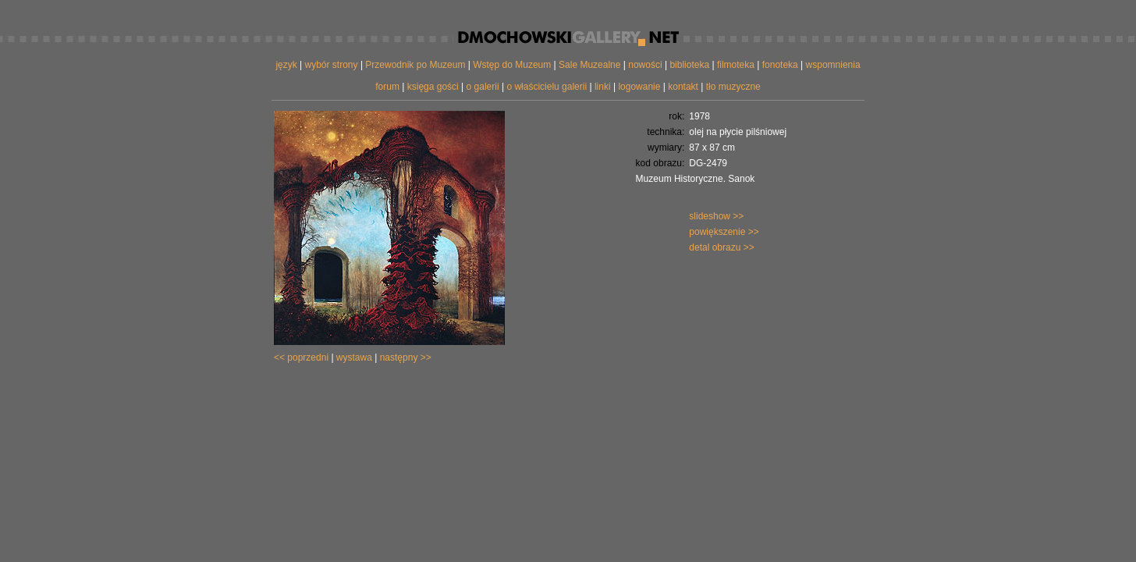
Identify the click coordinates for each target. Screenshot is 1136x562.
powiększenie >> (723, 231)
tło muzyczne (733, 86)
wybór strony (331, 64)
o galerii (483, 86)
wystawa (354, 357)
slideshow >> (716, 216)
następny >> (405, 357)
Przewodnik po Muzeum (415, 64)
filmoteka (735, 64)
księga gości (433, 86)
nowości (645, 64)
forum (387, 86)
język (285, 64)
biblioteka (689, 64)
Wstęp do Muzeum (512, 64)
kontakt (683, 86)
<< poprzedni (301, 357)
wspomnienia (833, 64)
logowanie (639, 86)
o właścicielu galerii (546, 86)
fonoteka (780, 64)
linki (603, 86)
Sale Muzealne (589, 64)
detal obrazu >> (721, 247)
